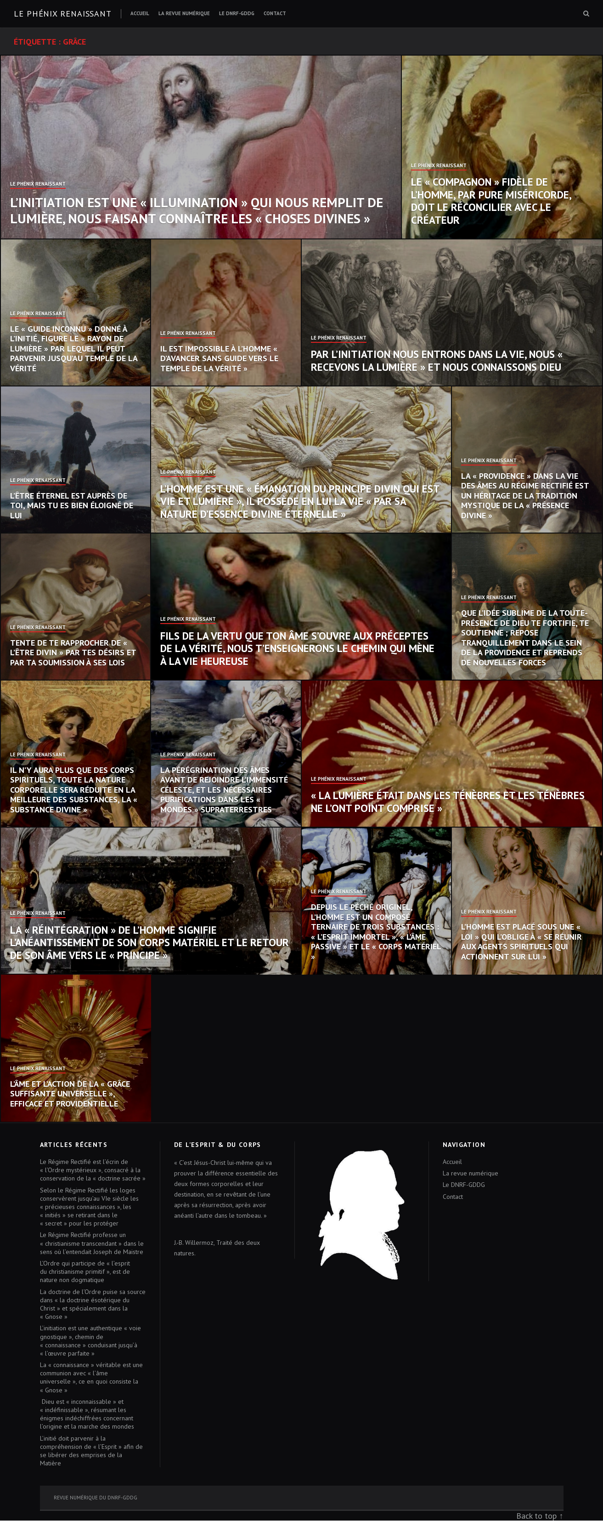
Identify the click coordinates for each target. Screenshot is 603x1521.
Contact (275, 13)
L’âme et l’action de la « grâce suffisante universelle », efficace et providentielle (70, 1093)
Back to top (536, 1515)
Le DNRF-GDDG (236, 13)
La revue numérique (184, 13)
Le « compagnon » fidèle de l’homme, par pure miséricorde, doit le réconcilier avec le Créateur (491, 201)
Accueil (139, 13)
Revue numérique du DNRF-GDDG (95, 1497)
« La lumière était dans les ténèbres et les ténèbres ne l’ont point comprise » (448, 802)
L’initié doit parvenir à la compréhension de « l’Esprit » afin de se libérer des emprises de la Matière (91, 1451)
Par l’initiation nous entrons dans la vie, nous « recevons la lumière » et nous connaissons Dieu (437, 360)
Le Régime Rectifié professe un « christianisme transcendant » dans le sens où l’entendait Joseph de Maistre (92, 1243)
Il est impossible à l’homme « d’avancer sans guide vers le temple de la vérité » (219, 358)
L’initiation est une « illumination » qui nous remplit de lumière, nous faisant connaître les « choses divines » (196, 210)
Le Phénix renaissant (63, 13)
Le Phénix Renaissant (38, 184)
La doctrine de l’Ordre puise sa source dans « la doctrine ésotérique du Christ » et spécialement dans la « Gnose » (93, 1304)
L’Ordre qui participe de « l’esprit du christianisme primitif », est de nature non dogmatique (85, 1271)
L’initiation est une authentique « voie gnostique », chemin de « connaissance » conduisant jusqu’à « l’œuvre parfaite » (90, 1340)
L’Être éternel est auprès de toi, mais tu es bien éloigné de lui (71, 505)
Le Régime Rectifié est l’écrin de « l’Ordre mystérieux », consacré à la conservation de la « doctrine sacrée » (93, 1170)
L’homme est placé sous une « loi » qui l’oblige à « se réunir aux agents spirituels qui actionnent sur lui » (521, 941)
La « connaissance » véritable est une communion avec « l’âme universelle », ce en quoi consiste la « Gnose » (91, 1377)
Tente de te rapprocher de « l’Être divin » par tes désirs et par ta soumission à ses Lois (73, 652)
